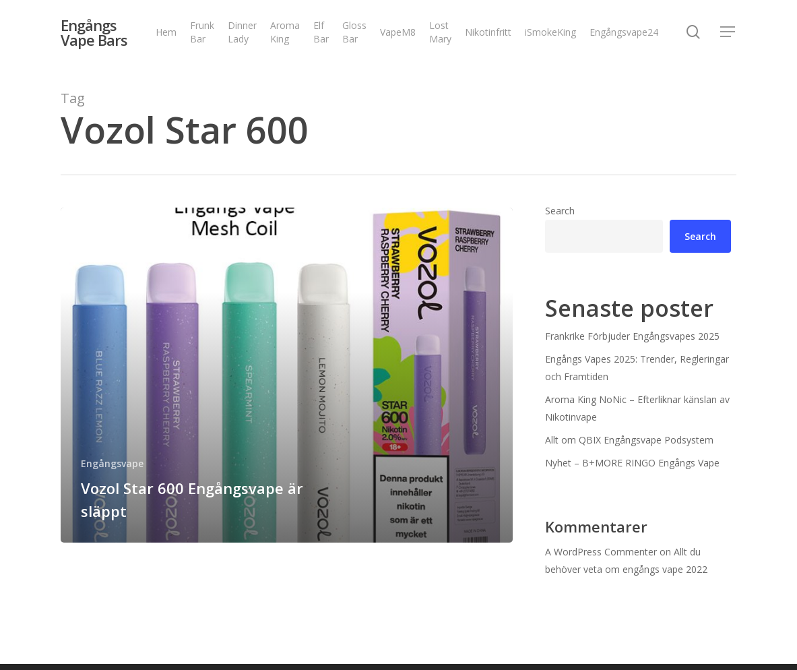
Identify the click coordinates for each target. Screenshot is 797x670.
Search (560, 210)
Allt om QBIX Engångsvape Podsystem (629, 439)
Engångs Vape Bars (94, 34)
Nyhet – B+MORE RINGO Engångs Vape (632, 462)
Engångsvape (112, 463)
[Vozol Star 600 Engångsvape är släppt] (287, 375)
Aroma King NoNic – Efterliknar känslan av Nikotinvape (637, 408)
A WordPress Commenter (601, 551)
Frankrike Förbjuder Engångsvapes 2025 (632, 336)
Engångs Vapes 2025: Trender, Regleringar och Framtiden (637, 368)
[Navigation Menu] (728, 34)
